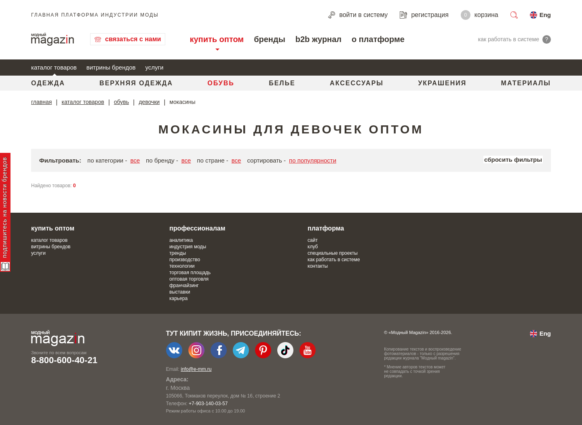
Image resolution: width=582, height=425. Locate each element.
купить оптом (217, 39)
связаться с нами (133, 39)
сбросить (513, 159)
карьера (178, 298)
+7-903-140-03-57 (208, 403)
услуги (155, 67)
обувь (121, 102)
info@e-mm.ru (196, 369)
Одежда (48, 83)
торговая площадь (190, 272)
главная (41, 102)
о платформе (378, 39)
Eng (545, 14)
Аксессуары (357, 83)
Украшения (442, 83)
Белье (282, 83)
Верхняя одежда (136, 83)
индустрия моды (187, 247)
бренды (269, 39)
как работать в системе (334, 259)
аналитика (181, 240)
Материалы (526, 83)
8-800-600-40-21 (64, 360)
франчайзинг (184, 285)
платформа (326, 228)
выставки (179, 292)
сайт (313, 240)
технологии (181, 266)
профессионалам (197, 228)
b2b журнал (318, 39)
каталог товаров (54, 67)
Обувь (220, 83)
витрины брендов (111, 67)
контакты (318, 266)
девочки (149, 102)
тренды (177, 253)
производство (184, 259)
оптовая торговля (189, 279)
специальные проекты (333, 253)
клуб (313, 247)
